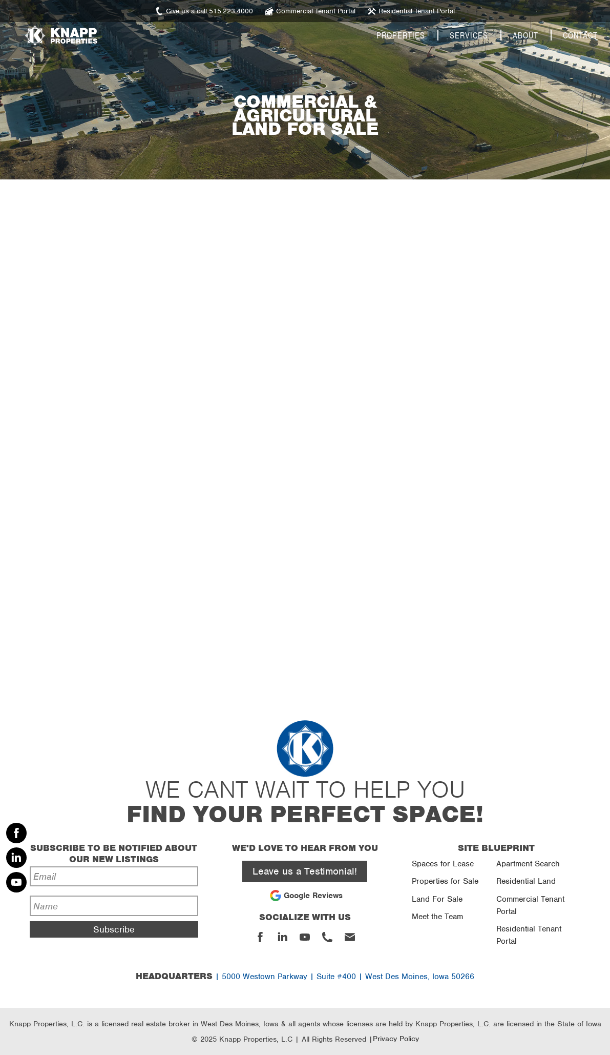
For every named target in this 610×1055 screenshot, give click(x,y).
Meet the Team (437, 916)
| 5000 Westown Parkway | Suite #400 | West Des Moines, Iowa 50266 (305, 976)
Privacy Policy (396, 1038)
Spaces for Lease (443, 864)
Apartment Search (528, 864)
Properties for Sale (445, 881)
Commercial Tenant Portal (530, 905)
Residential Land (526, 881)
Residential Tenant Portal (528, 935)
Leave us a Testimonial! (305, 871)
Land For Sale (437, 899)
